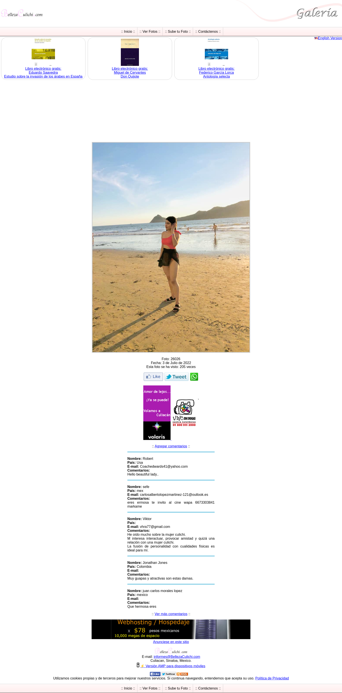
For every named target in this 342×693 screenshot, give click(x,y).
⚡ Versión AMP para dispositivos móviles (172, 666)
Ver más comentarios (171, 614)
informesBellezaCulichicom (177, 657)
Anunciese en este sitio (171, 642)
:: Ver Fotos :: (150, 31)
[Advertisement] (171, 111)
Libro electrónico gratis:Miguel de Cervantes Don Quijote (130, 72)
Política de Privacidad (272, 678)
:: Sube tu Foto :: (178, 31)
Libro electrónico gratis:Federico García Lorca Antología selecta (216, 72)
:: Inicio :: (128, 31)
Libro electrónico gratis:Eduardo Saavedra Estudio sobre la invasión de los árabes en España (43, 72)
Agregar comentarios (171, 446)
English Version (330, 38)
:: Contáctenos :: (208, 31)
